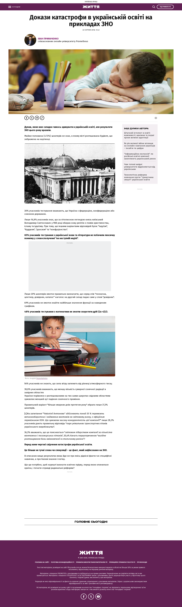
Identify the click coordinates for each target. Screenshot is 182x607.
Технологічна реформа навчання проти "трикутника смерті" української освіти (138, 177)
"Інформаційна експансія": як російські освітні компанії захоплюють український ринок (140, 156)
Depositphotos (42, 378)
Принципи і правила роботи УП (122, 562)
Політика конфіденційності (62, 562)
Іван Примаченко (48, 38)
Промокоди (142, 562)
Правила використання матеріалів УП (91, 562)
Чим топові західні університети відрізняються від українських (139, 166)
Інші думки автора (136, 128)
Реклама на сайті (42, 562)
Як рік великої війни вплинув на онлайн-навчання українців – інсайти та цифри (139, 145)
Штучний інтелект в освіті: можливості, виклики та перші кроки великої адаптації (139, 135)
